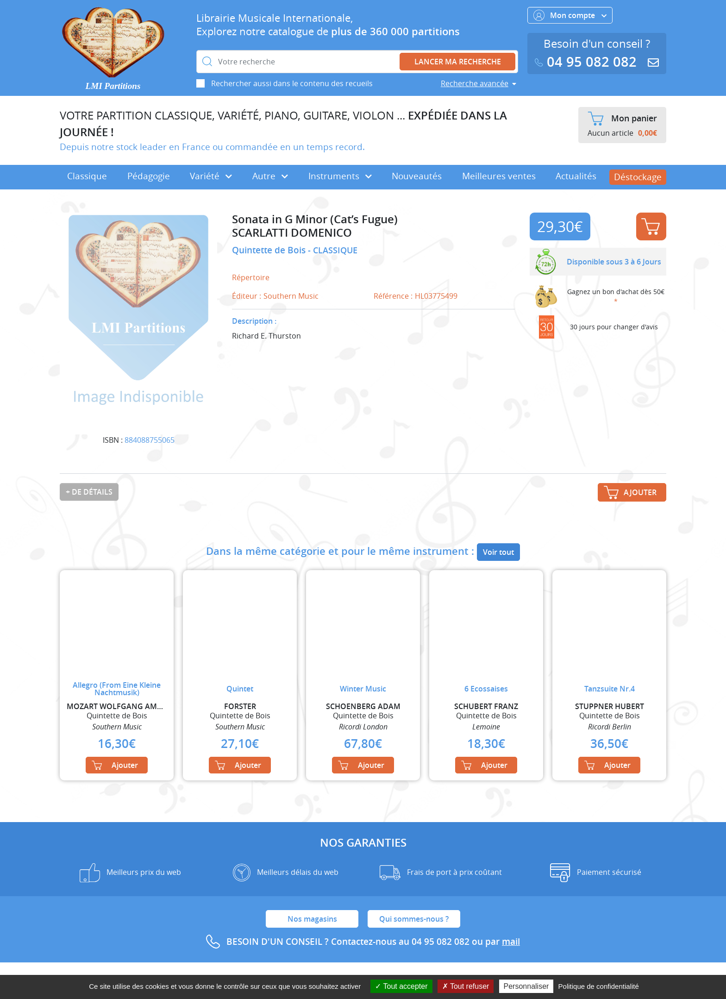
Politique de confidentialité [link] (598, 986)
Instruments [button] (340, 176)
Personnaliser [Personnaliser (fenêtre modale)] (526, 986)
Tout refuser (465, 986)
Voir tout (498, 552)
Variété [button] (211, 176)
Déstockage (638, 177)
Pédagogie (148, 176)
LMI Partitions (113, 86)
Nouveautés (417, 176)
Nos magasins (312, 919)
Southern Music (291, 296)
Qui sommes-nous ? (414, 919)
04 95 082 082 (587, 62)
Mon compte (570, 15)
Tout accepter (401, 986)
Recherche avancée (474, 83)
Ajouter (650, 226)
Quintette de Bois (270, 250)
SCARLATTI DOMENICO (292, 232)
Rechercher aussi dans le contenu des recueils (292, 83)
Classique (87, 176)
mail (511, 942)
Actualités (576, 176)
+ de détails (89, 492)
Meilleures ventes (499, 176)
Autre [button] (270, 176)
